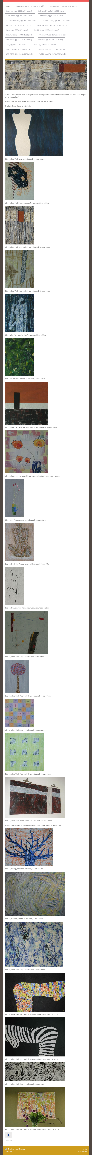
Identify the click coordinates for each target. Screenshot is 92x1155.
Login (85, 1149)
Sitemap (22, 1149)
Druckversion (11, 1149)
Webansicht (82, 1151)
